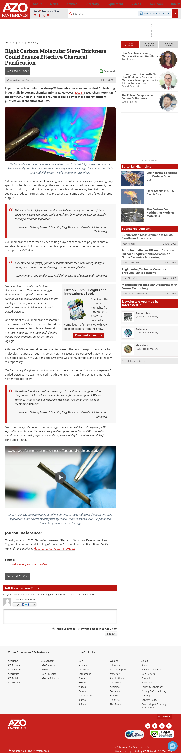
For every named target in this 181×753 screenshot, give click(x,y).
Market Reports (118, 669)
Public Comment (65, 628)
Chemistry (32, 42)
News (21, 42)
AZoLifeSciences (50, 678)
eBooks (82, 682)
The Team (115, 704)
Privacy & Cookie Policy (154, 691)
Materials (115, 673)
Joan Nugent (26, 80)
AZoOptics (13, 673)
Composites (143, 309)
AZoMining (14, 682)
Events (82, 691)
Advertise (147, 682)
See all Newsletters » (134, 357)
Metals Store (85, 695)
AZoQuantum (49, 665)
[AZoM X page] (43, 16)
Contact (146, 678)
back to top (164, 716)
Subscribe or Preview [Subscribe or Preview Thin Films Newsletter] (147, 345)
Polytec (131, 242)
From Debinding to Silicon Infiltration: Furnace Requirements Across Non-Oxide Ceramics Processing (148, 252)
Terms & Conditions (153, 686)
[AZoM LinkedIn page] (35, 16)
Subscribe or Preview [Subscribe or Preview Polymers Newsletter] (147, 328)
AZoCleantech (15, 669)
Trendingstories (168, 44)
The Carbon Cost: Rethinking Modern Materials (159, 212)
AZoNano (13, 660)
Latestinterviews (130, 44)
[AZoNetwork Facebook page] (39, 16)
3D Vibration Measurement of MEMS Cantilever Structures (144, 236)
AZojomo (115, 686)
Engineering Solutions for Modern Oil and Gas (161, 174)
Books (81, 678)
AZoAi (45, 669)
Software (83, 704)
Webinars (115, 660)
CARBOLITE (133, 260)
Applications (117, 678)
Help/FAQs (116, 699)
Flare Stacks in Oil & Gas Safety (162, 192)
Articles (82, 665)
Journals (83, 699)
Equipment (84, 673)
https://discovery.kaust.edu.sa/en (26, 564)
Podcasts (115, 691)
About (145, 660)
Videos (82, 686)
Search (145, 665)
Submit (111, 633)
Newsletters (148, 673)
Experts (114, 695)
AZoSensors (48, 660)
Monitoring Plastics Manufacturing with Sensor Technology (147, 283)
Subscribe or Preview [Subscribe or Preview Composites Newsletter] (147, 312)
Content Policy (149, 699)
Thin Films (142, 341)
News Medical (49, 673)
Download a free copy (88, 335)
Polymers (141, 325)
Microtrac (133, 275)
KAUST (79, 92)
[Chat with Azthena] (173, 746)
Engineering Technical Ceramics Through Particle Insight (147, 269)
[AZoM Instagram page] (48, 16)
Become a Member (152, 669)
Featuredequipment (149, 44)
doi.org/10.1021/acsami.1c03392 (54, 548)
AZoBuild (13, 678)
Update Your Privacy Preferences (28, 748)
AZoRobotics (15, 665)
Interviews (116, 665)
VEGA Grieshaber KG (138, 289)
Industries (115, 682)
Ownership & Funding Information (154, 706)
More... (173, 3)
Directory (81, 3)
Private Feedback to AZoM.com (99, 628)
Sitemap (146, 695)
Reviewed (109, 71)
